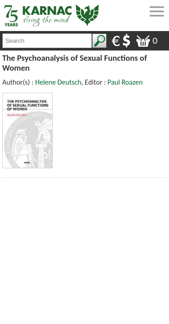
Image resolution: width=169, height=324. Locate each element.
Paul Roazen (124, 82)
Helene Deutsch (58, 82)
